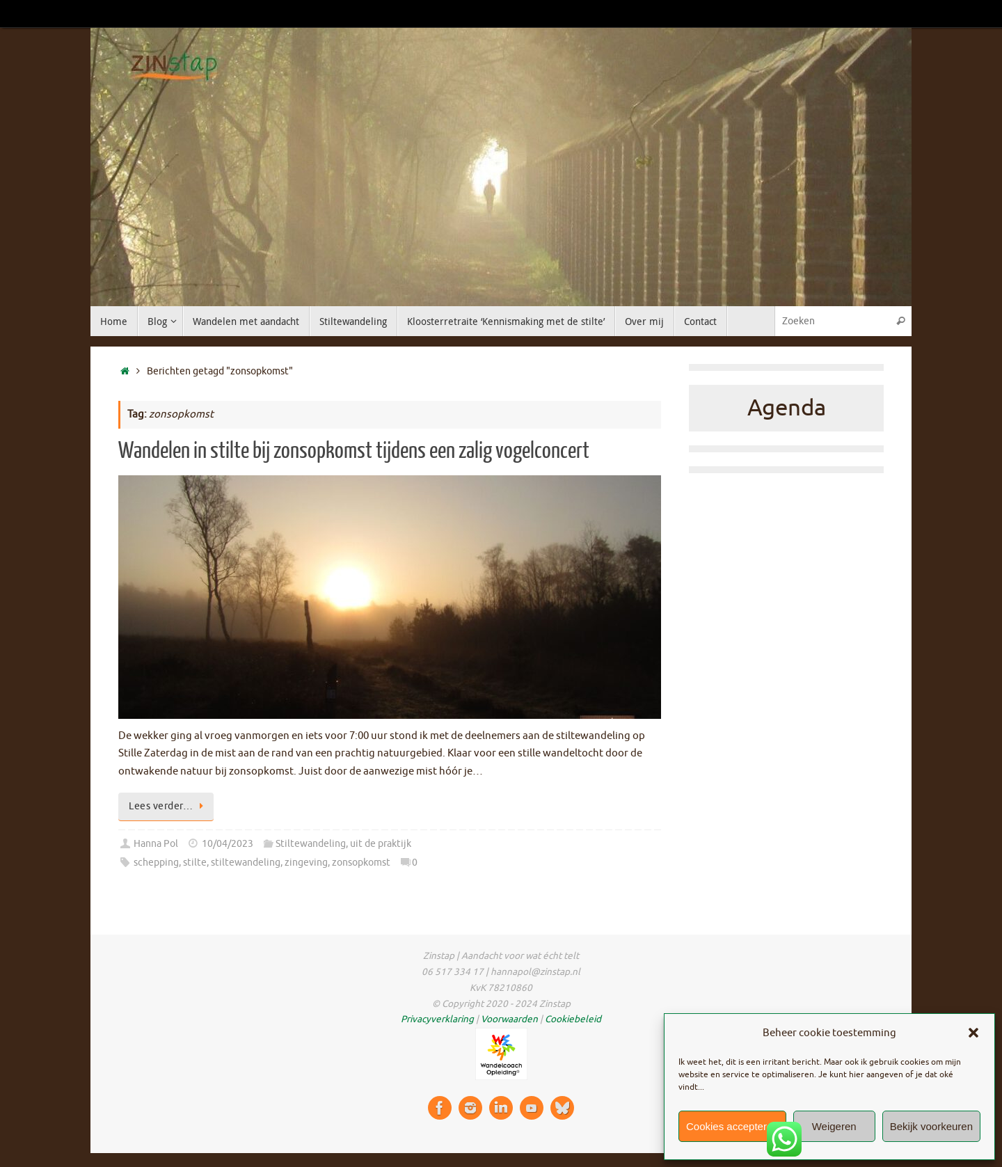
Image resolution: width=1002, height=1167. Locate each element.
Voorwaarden (509, 1019)
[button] (973, 1033)
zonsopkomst (361, 862)
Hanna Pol (156, 844)
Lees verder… (168, 806)
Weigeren (834, 1126)
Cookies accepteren (732, 1126)
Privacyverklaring (437, 1019)
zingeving (306, 862)
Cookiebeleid (573, 1019)
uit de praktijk (380, 844)
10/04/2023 (227, 844)
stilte (195, 862)
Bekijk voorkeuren (931, 1126)
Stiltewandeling (311, 844)
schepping (156, 862)
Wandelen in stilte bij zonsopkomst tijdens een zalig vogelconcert (353, 450)
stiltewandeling (245, 862)
